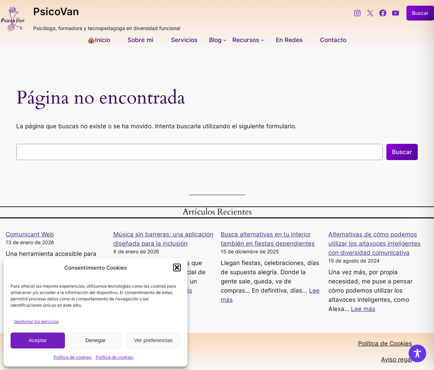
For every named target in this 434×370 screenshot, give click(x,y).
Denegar (95, 340)
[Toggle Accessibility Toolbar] (417, 353)
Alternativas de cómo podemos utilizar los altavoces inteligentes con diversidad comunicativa (374, 243)
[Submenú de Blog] (218, 40)
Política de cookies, (73, 357)
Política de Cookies (385, 343)
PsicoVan (56, 11)
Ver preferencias (153, 340)
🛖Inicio (99, 39)
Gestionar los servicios (36, 321)
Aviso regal (396, 359)
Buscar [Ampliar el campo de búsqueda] (420, 13)
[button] (176, 267)
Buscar (402, 151)
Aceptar (38, 340)
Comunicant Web (30, 234)
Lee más (363, 308)
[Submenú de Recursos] (248, 40)
